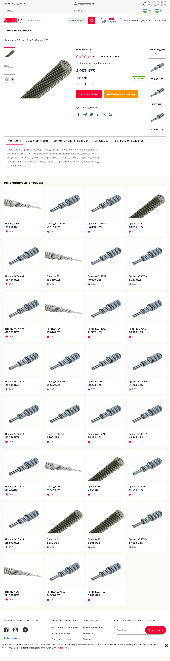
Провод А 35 (41, 43)
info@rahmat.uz (86, 3)
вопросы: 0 (116, 60)
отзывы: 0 (102, 60)
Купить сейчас (89, 98)
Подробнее (63, 657)
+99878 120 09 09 (16, 3)
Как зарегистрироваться (65, 630)
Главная (9, 43)
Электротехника (51, 25)
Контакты (78, 10)
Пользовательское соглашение (62, 644)
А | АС (30, 43)
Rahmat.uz (10, 642)
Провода (37, 25)
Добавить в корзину (121, 98)
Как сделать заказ (62, 636)
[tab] (14, 144)
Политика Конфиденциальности (94, 644)
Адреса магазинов (92, 630)
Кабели (28, 25)
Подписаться (155, 633)
